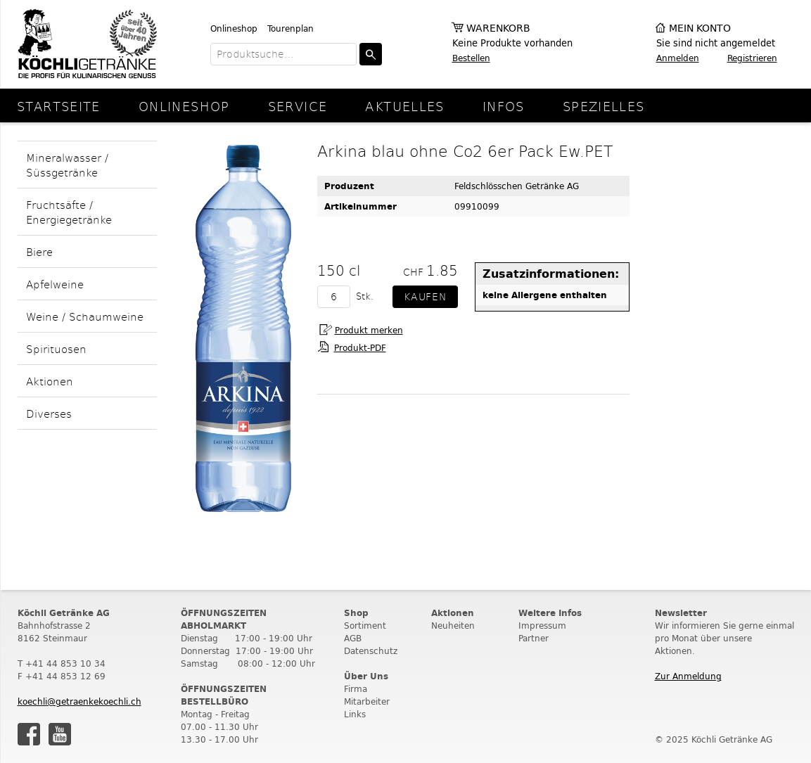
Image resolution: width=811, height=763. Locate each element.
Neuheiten (453, 625)
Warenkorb (498, 28)
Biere (39, 251)
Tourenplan (290, 28)
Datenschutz (370, 651)
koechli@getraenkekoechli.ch (79, 701)
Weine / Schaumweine (84, 316)
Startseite (59, 106)
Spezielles (604, 106)
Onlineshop (233, 28)
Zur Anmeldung (688, 676)
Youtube (60, 734)
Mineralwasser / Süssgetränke (67, 164)
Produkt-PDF (360, 347)
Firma (355, 688)
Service (298, 106)
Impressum (542, 625)
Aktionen (49, 380)
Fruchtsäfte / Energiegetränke (69, 211)
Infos (504, 106)
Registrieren (752, 58)
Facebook (29, 734)
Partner (533, 638)
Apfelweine (55, 283)
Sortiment (365, 625)
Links (355, 714)
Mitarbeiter (367, 701)
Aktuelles (404, 106)
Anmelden (677, 58)
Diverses (49, 413)
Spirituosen (56, 348)
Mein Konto (700, 28)
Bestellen (471, 58)
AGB (353, 638)
